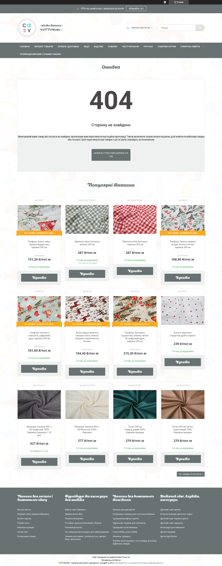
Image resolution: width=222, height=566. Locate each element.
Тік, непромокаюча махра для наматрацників (87, 532)
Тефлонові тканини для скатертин (129, 523)
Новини (112, 46)
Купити (39, 278)
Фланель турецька (122, 536)
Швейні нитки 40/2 (74, 514)
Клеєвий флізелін (73, 527)
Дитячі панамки (167, 532)
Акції (86, 46)
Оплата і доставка (68, 46)
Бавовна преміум (25, 527)
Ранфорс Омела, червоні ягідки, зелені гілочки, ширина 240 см (183, 244)
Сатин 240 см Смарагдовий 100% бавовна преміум (135, 429)
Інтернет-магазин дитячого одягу (176, 514)
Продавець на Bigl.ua (111, 560)
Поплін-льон (23, 523)
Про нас (148, 46)
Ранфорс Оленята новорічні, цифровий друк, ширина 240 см (39, 335)
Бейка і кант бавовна (75, 509)
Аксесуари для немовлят (172, 527)
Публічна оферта (190, 46)
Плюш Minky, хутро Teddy (125, 532)
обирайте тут (136, 8)
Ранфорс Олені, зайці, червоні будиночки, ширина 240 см (39, 244)
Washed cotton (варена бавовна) (33, 514)
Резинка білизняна (74, 518)
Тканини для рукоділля (124, 509)
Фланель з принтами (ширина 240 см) (111, 155)
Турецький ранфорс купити (126, 518)
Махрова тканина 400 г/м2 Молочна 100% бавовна (87, 429)
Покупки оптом (167, 46)
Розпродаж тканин (26, 536)
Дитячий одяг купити (170, 509)
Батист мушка (24, 518)
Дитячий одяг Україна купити (174, 518)
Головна (25, 46)
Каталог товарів (43, 46)
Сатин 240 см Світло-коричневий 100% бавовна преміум (183, 429)
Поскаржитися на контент (126, 563)
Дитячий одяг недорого (171, 523)
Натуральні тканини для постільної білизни (134, 514)
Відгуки (98, 46)
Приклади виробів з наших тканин (40, 54)
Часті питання (130, 46)
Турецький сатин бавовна (125, 527)
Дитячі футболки (168, 536)
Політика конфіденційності (151, 563)
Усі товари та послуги (190, 474)
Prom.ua (126, 557)
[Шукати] (200, 27)
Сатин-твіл (22, 532)
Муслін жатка (24, 509)
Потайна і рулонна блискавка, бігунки (83, 523)
